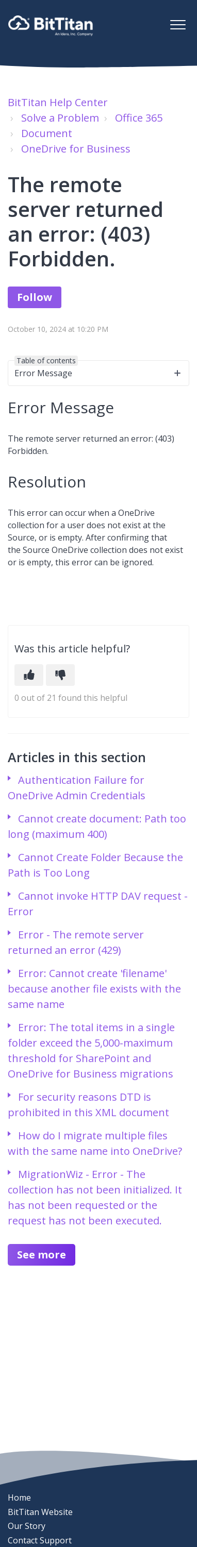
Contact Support (40, 1540)
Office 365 (138, 118)
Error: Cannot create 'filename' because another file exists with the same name (94, 988)
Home (19, 1497)
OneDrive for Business (75, 149)
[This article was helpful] (28, 675)
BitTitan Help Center (58, 102)
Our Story (26, 1526)
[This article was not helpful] (60, 675)
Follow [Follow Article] (34, 297)
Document (46, 133)
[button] (177, 24)
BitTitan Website (40, 1512)
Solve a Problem (60, 118)
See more (41, 1255)
